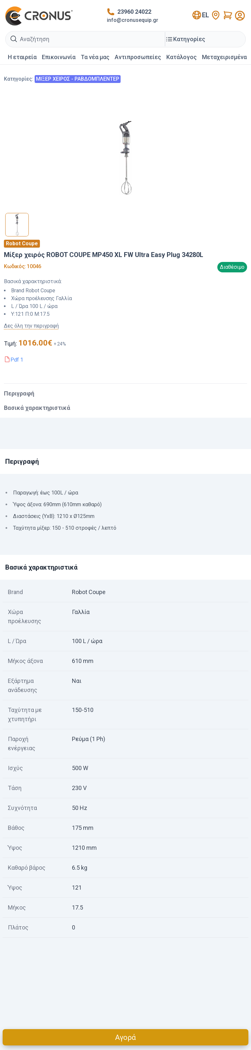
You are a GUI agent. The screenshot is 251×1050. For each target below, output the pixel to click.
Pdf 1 (16, 360)
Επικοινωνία (58, 57)
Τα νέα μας (95, 57)
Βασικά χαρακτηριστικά (37, 407)
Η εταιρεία (22, 57)
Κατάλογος (181, 57)
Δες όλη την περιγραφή (31, 326)
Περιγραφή (19, 393)
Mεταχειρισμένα (224, 57)
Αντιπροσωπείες (138, 57)
